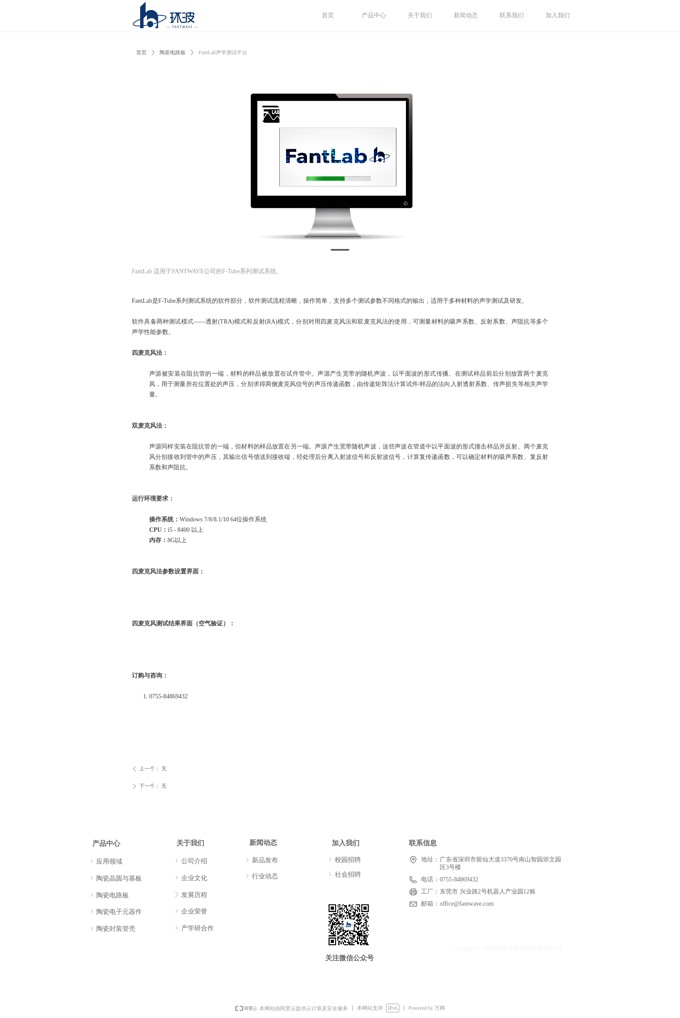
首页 (141, 52)
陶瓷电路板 (173, 52)
